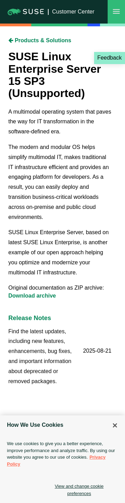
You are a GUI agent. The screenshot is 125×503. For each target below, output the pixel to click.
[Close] (115, 425)
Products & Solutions (39, 40)
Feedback (109, 58)
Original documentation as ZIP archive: (56, 288)
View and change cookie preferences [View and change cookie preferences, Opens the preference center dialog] (79, 490)
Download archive (32, 296)
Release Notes (29, 318)
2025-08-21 (97, 351)
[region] (62, 459)
